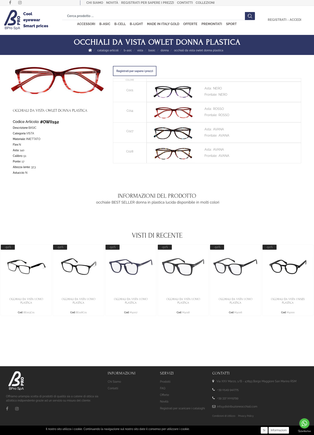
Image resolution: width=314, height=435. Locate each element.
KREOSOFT (164, 432)
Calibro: (18, 155)
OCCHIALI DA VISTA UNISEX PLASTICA (288, 300)
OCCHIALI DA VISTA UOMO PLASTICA (26, 300)
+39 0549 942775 (228, 389)
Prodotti (165, 381)
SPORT (231, 24)
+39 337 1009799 (227, 398)
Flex (15, 144)
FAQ (162, 388)
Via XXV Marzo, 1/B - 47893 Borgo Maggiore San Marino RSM (256, 381)
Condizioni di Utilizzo (223, 416)
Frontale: (210, 94)
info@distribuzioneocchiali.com (237, 406)
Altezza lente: (21, 167)
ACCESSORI (86, 24)
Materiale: (19, 139)
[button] (250, 16)
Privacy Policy (246, 416)
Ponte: (17, 161)
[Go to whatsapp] (304, 423)
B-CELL (120, 24)
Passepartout (163, 428)
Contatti (185, 3)
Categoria (19, 133)
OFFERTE (190, 24)
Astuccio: (19, 172)
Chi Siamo (94, 3)
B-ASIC (104, 24)
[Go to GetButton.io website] (304, 431)
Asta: (16, 150)
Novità (112, 3)
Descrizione (20, 127)
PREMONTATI (211, 24)
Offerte (164, 394)
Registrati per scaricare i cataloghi (182, 408)
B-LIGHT (136, 24)
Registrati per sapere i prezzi (147, 3)
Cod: (20, 312)
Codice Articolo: (26, 122)
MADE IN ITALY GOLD (163, 24)
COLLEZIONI (205, 3)
